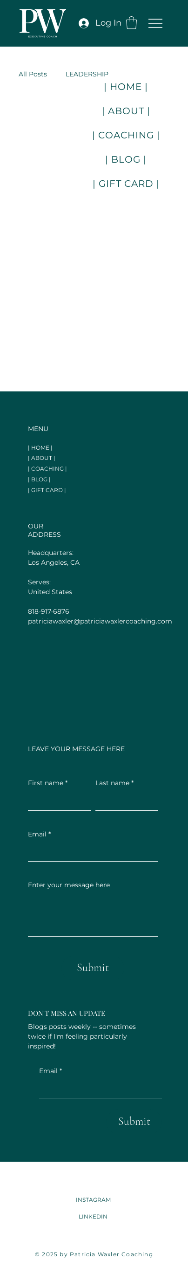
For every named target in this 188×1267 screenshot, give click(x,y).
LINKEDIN (93, 1216)
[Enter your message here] (93, 914)
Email (50, 1071)
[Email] (97, 1088)
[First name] (56, 801)
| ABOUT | (41, 457)
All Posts (33, 74)
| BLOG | (39, 479)
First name (47, 783)
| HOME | (40, 447)
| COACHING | (47, 468)
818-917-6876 (48, 611)
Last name (114, 783)
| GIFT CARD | (47, 489)
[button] (131, 22)
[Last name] (124, 801)
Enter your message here (69, 885)
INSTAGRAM (93, 1199)
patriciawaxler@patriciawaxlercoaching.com (100, 621)
